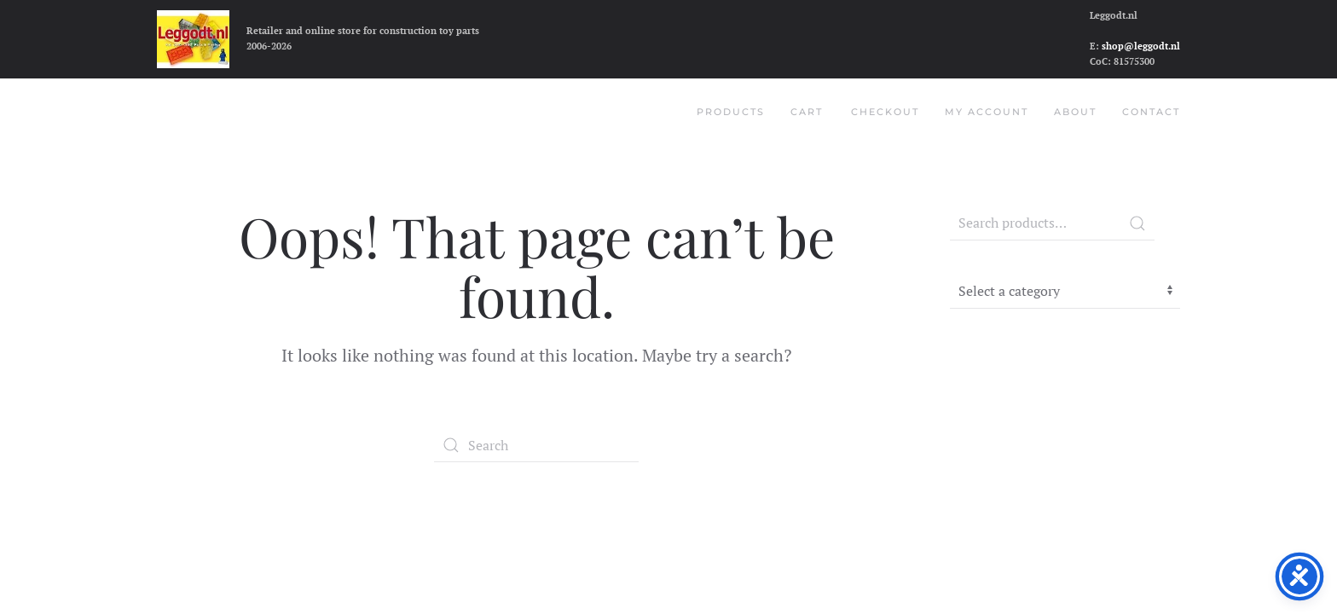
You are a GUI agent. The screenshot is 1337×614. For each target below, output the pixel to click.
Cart (806, 112)
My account (986, 112)
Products (731, 112)
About (1075, 112)
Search (1137, 223)
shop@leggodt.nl (1141, 46)
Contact (1151, 112)
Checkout (885, 112)
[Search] (536, 445)
